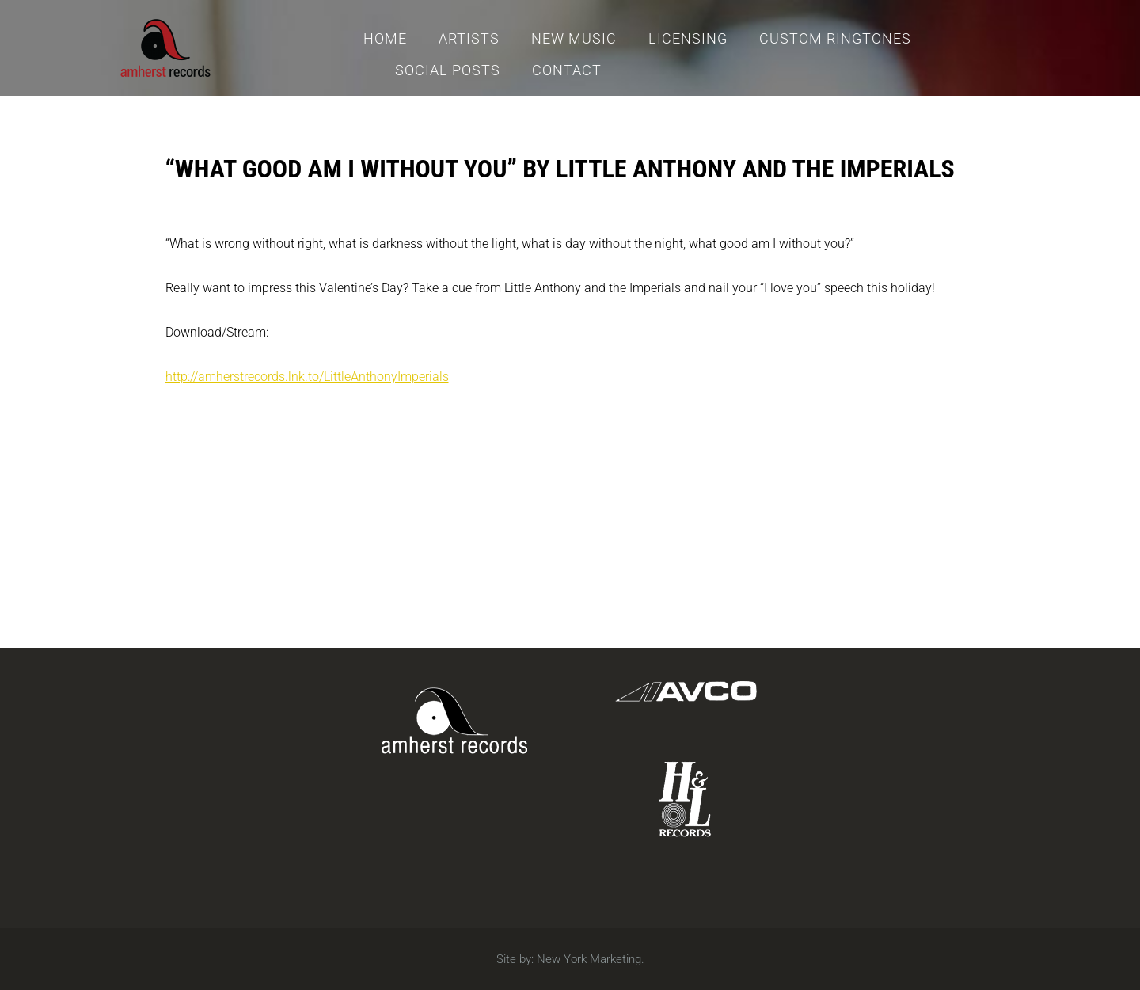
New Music (574, 38)
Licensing (688, 38)
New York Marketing (589, 959)
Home (385, 38)
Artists (469, 38)
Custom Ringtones (835, 38)
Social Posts (447, 70)
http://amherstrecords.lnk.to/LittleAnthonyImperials (307, 376)
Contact (567, 70)
